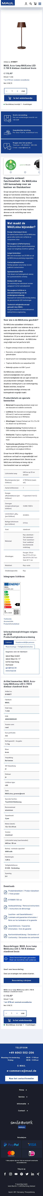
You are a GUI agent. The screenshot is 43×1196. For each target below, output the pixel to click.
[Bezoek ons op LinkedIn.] (32, 1174)
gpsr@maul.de (11, 668)
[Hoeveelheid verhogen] (17, 91)
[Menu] (39, 3)
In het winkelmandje (20, 98)
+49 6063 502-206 (21, 1052)
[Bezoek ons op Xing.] (38, 1174)
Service (21, 1097)
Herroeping (20, 1192)
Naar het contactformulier (21, 1078)
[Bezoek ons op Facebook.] (5, 1174)
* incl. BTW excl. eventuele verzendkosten (16, 80)
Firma (21, 1090)
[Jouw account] (26, 3)
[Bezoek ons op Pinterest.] (21, 1174)
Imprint (10, 1192)
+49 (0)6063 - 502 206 (29, 145)
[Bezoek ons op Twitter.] (27, 1174)
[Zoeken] (30, 3)
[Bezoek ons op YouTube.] (16, 1174)
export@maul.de (24, 147)
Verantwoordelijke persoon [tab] (25, 642)
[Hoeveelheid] (12, 91)
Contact (21, 1111)
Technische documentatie (8, 620)
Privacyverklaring (30, 1192)
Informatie (21, 1104)
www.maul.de (11, 671)
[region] (21, 35)
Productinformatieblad (11, 624)
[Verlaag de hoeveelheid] (6, 91)
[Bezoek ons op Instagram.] (10, 1174)
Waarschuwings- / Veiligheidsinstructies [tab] (19, 647)
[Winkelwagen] (35, 3)
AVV (15, 1192)
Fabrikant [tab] (9, 642)
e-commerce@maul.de (21, 1070)
